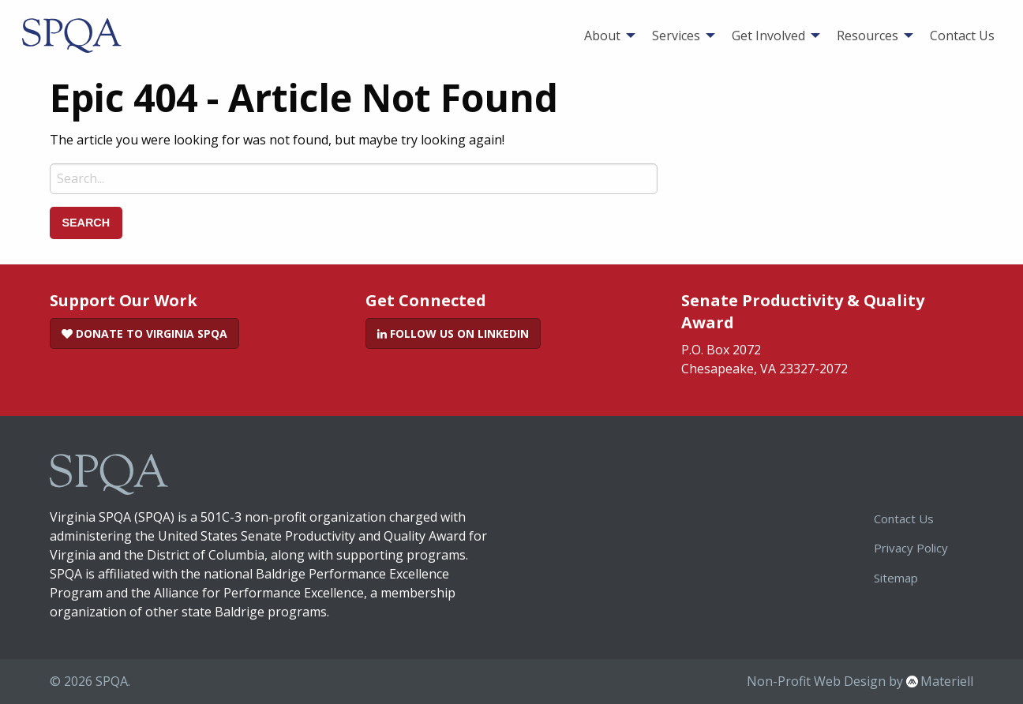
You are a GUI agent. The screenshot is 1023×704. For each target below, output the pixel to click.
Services (676, 35)
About (602, 35)
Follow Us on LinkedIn (453, 333)
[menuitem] (605, 35)
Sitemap (896, 578)
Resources (867, 35)
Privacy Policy (911, 548)
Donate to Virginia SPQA (144, 333)
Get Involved (768, 35)
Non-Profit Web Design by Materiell (860, 681)
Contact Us (962, 35)
